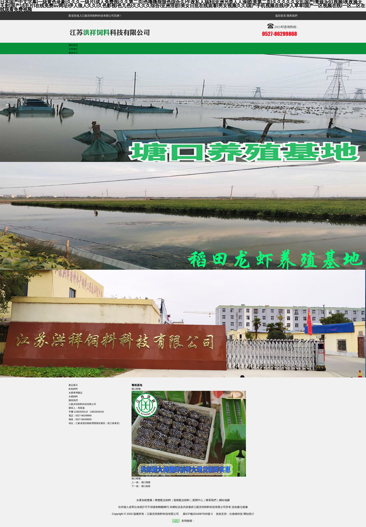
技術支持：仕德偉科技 (229, 513)
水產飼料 (73, 396)
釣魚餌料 (73, 389)
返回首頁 (280, 15)
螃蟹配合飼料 (163, 500)
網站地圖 (224, 500)
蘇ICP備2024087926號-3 (198, 513)
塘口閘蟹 (145, 482)
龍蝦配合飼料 (182, 500)
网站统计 (248, 513)
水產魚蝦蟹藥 (144, 500)
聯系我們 (292, 15)
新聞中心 (197, 500)
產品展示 (73, 385)
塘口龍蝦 (145, 486)
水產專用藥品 (75, 392)
